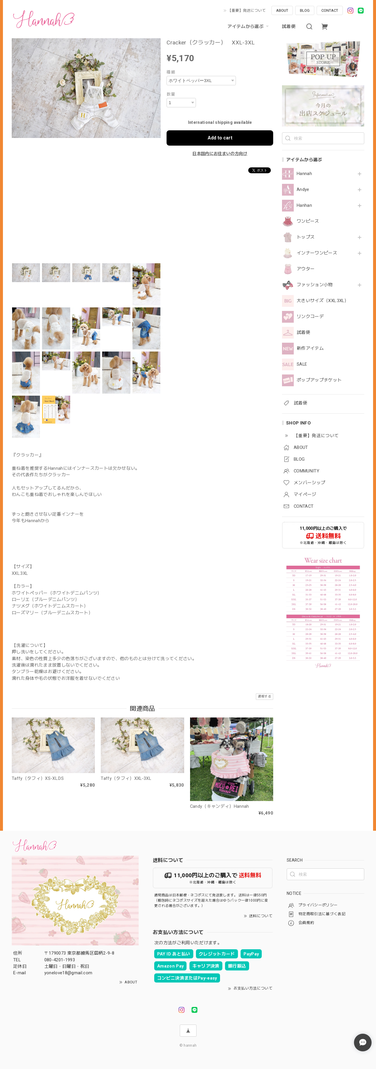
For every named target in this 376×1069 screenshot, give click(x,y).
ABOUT (282, 10)
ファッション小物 (315, 284)
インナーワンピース (317, 253)
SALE (302, 364)
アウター (306, 269)
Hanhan (304, 205)
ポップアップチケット (319, 380)
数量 (171, 94)
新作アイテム (310, 348)
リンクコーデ (310, 316)
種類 (171, 72)
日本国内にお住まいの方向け (219, 153)
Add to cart (220, 138)
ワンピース (308, 221)
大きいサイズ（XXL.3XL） (323, 300)
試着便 (289, 26)
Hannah (304, 173)
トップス (306, 237)
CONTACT (329, 10)
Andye (303, 189)
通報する (264, 696)
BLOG (305, 10)
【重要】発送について (247, 10)
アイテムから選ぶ (248, 26)
